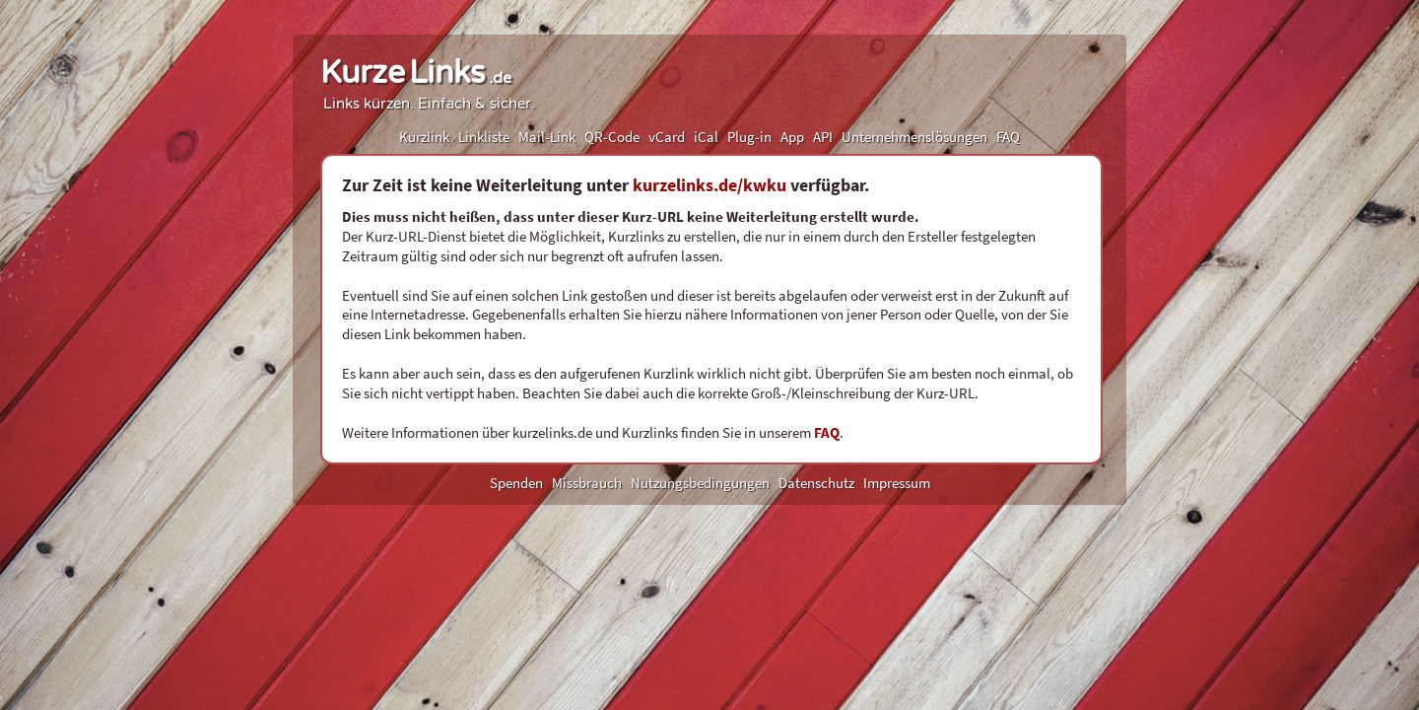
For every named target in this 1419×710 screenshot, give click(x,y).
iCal (706, 136)
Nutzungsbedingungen (700, 482)
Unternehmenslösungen (914, 136)
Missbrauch (587, 482)
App (792, 136)
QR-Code (612, 136)
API (823, 136)
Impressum (896, 482)
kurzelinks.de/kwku (709, 185)
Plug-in (749, 136)
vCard (666, 136)
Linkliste (483, 136)
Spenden (516, 482)
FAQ (1008, 136)
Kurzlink (424, 136)
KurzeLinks (415, 73)
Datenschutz (816, 482)
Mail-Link (546, 136)
